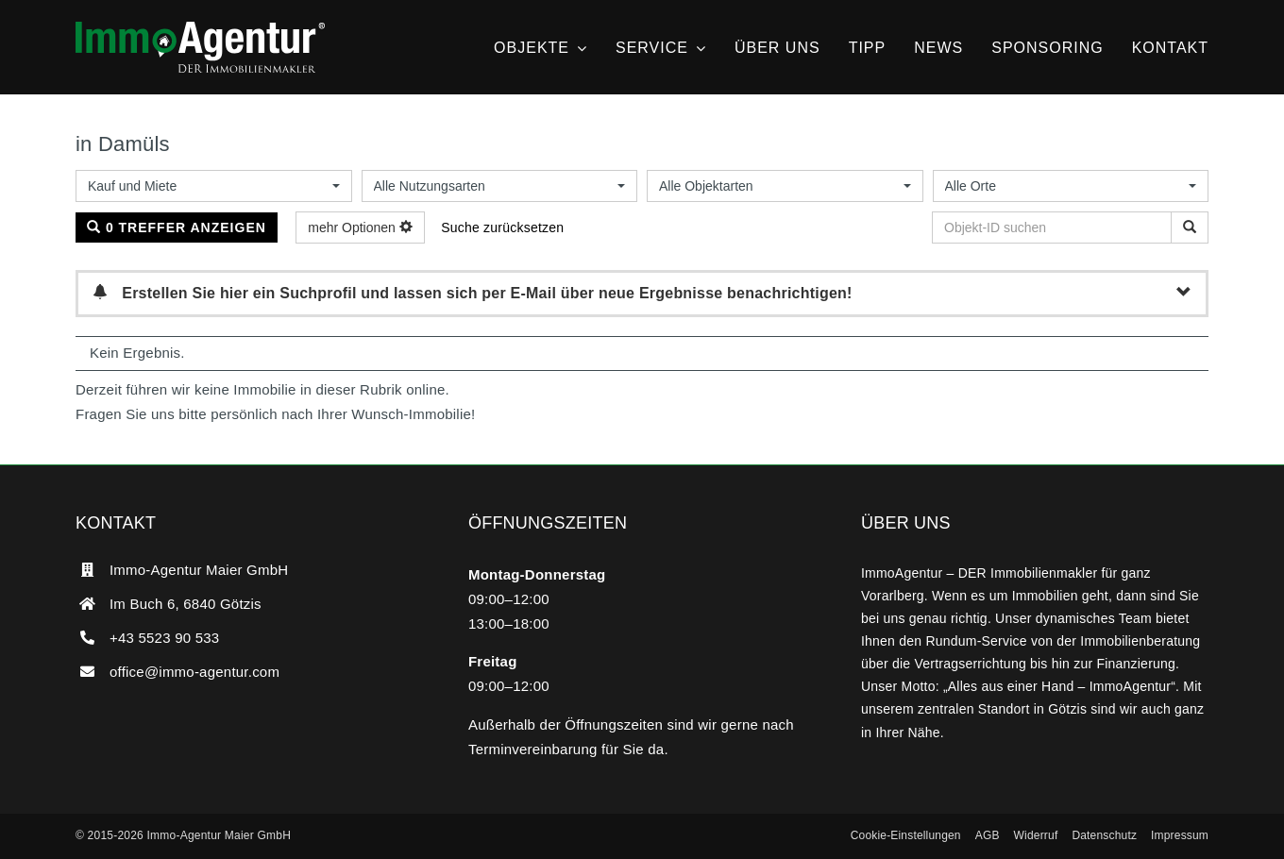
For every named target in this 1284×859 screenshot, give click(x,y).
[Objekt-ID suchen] (1189, 227)
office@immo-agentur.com (194, 672)
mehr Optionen (360, 227)
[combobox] (214, 186)
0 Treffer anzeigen (176, 227)
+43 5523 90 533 (164, 638)
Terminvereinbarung (533, 749)
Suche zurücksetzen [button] (502, 227)
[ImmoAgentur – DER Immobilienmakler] (200, 29)
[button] (906, 836)
